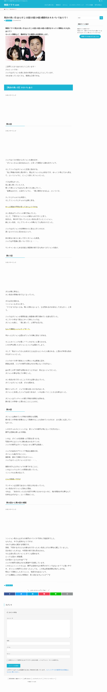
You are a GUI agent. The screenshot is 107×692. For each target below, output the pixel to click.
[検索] (102, 1)
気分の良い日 (9, 20)
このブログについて (37, 678)
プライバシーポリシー (49, 678)
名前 (8, 640)
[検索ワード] (90, 17)
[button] (9, 593)
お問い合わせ (27, 678)
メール (8, 647)
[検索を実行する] (101, 17)
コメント (10, 618)
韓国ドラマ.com (11, 5)
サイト (8, 653)
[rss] (100, 1)
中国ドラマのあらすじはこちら (90, 36)
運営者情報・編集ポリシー (15, 678)
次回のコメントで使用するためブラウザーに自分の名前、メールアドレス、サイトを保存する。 (34, 660)
